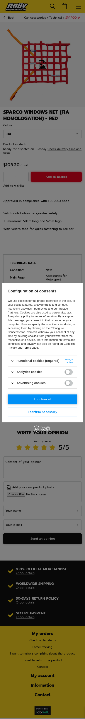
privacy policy (22, 316)
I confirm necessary (42, 412)
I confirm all (42, 399)
